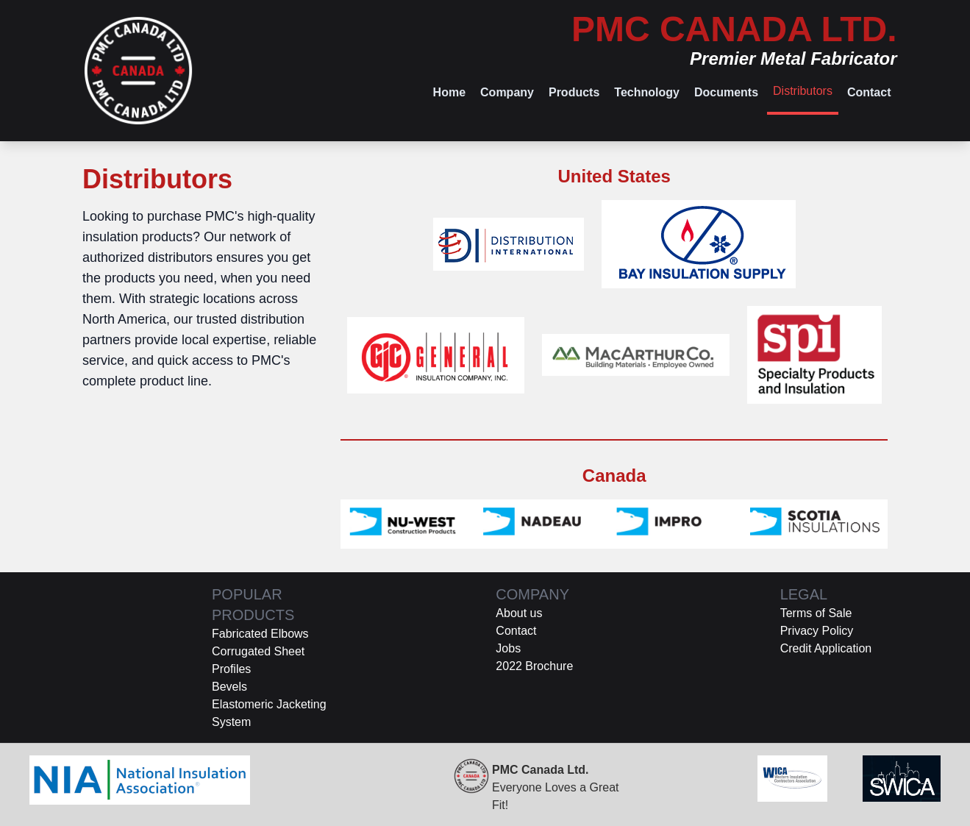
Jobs (508, 648)
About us (519, 613)
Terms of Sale (816, 613)
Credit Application (826, 648)
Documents (726, 92)
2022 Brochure (534, 666)
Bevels (229, 686)
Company (507, 92)
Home (449, 92)
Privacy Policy (817, 630)
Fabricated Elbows (260, 633)
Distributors (802, 91)
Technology (647, 92)
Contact (869, 92)
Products (574, 92)
